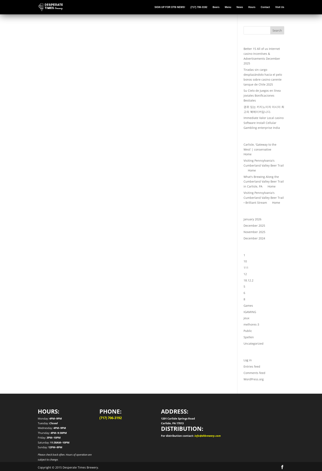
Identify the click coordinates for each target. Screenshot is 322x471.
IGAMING (250, 312)
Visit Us (279, 7)
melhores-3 (251, 324)
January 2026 (252, 219)
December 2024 (254, 238)
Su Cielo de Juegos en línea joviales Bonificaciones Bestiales (262, 95)
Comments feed (254, 373)
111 (246, 268)
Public (248, 331)
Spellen (249, 337)
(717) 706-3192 (198, 7)
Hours (251, 7)
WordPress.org (254, 379)
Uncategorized (253, 343)
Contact (265, 7)
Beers (216, 7)
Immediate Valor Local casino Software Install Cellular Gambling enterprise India (264, 123)
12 (245, 274)
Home (248, 154)
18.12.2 (248, 280)
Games (248, 306)
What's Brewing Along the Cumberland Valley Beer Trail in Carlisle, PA (264, 182)
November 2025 (254, 232)
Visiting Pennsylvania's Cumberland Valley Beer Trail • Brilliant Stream (264, 198)
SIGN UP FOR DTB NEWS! (169, 7)
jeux (246, 318)
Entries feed (252, 366)
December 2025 (254, 225)
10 (245, 261)
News (240, 7)
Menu (228, 7)
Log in (248, 360)
